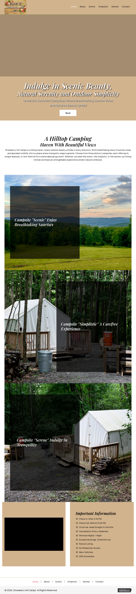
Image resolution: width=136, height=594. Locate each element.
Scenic (58, 582)
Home (35, 582)
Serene (86, 582)
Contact (99, 582)
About (47, 582)
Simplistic (72, 582)
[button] (68, 113)
